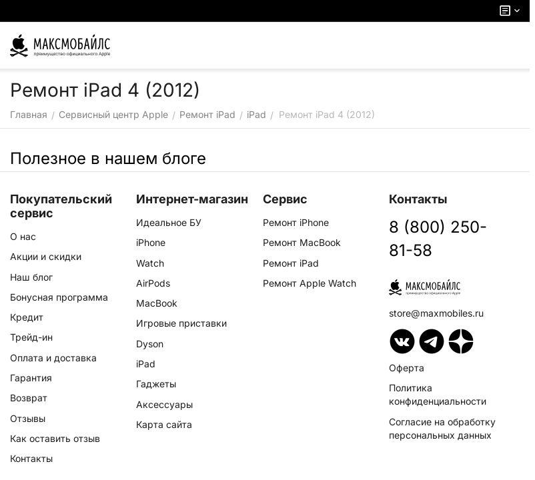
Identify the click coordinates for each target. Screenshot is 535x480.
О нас (23, 236)
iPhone (150, 242)
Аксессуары (164, 404)
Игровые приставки (181, 323)
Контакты (31, 458)
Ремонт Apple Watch (309, 283)
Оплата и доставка (53, 357)
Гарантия (31, 377)
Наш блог (31, 277)
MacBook (156, 303)
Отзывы (27, 418)
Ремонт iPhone (296, 222)
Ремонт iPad (291, 263)
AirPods (153, 283)
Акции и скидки (45, 256)
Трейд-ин (31, 337)
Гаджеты (156, 383)
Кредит (26, 317)
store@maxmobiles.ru (436, 313)
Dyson (149, 343)
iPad (145, 363)
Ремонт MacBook (302, 242)
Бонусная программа (59, 297)
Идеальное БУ (168, 222)
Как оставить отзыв (55, 438)
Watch (150, 263)
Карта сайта (164, 424)
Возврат (28, 397)
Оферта (406, 367)
